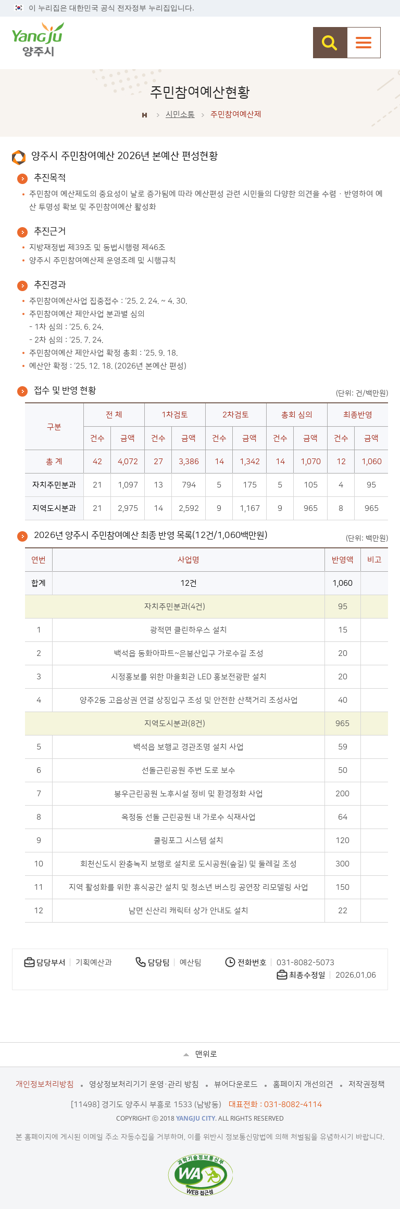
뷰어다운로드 (236, 1084)
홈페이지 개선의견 (303, 1084)
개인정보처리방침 (45, 1084)
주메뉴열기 (364, 42)
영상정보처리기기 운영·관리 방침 (144, 1084)
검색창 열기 (330, 42)
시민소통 (180, 114)
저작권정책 (366, 1084)
